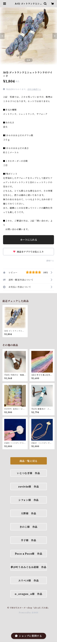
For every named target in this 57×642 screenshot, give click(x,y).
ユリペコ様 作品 (28, 580)
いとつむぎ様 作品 (28, 473)
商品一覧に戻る (29, 461)
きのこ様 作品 (29, 526)
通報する (50, 261)
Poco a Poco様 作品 (28, 553)
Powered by (28, 613)
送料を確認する (34, 89)
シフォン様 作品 (28, 500)
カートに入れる (28, 239)
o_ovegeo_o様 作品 (28, 593)
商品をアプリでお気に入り (28, 251)
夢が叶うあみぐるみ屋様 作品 (28, 567)
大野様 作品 (28, 513)
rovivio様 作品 (28, 486)
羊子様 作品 (28, 540)
